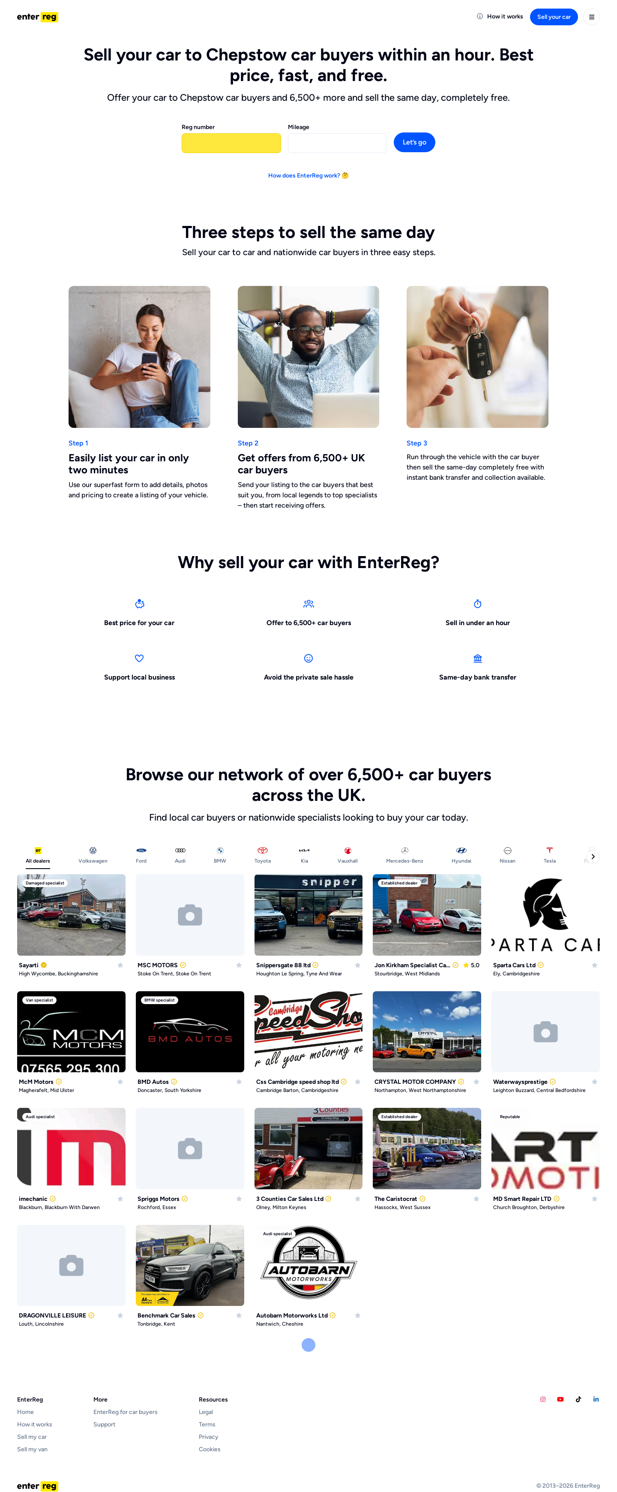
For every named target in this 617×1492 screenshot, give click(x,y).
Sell (554, 17)
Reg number (198, 127)
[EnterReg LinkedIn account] (596, 1399)
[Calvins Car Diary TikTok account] (578, 1399)
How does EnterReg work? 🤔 (308, 175)
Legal (206, 1412)
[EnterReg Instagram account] (543, 1399)
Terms (207, 1424)
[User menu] (591, 17)
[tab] (37, 857)
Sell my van (32, 1449)
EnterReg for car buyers (125, 1412)
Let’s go (414, 142)
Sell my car (32, 1437)
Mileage (298, 127)
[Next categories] (593, 857)
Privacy (209, 1437)
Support (104, 1424)
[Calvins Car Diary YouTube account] (561, 1399)
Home (25, 1412)
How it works (34, 1424)
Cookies (210, 1449)
